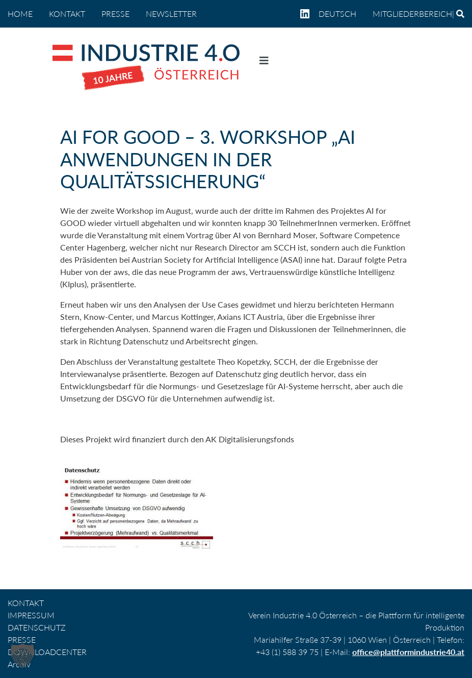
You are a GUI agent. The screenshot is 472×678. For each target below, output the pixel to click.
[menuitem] (341, 14)
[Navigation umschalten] (264, 63)
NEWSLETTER (171, 13)
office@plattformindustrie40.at (408, 652)
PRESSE (115, 13)
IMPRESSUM (31, 615)
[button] (22, 655)
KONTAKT (67, 13)
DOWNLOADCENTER (47, 652)
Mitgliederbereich (412, 13)
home (20, 13)
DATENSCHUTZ (37, 627)
